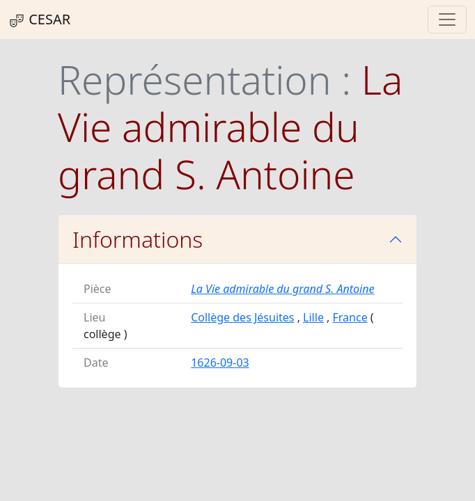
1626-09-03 (220, 362)
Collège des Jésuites (242, 317)
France (350, 317)
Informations (137, 239)
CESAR (39, 19)
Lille (313, 317)
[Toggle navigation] (447, 19)
